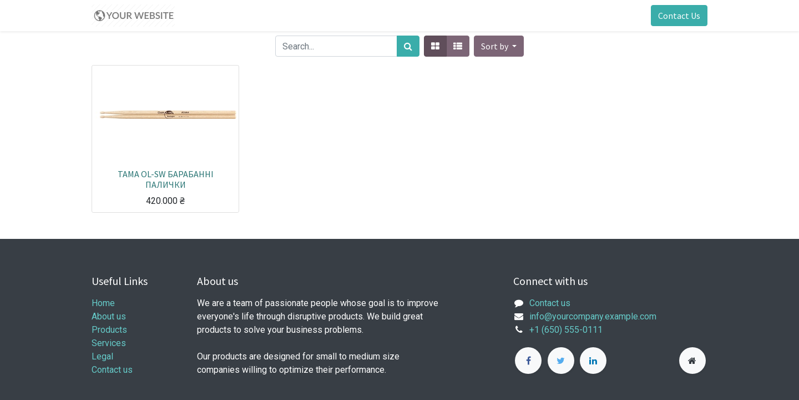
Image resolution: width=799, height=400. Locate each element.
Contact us (112, 369)
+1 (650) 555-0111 (566, 329)
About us (109, 316)
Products (109, 329)
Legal (102, 356)
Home (103, 303)
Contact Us (679, 15)
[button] (499, 46)
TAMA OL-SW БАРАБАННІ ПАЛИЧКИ (166, 179)
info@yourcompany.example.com (592, 316)
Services (109, 343)
